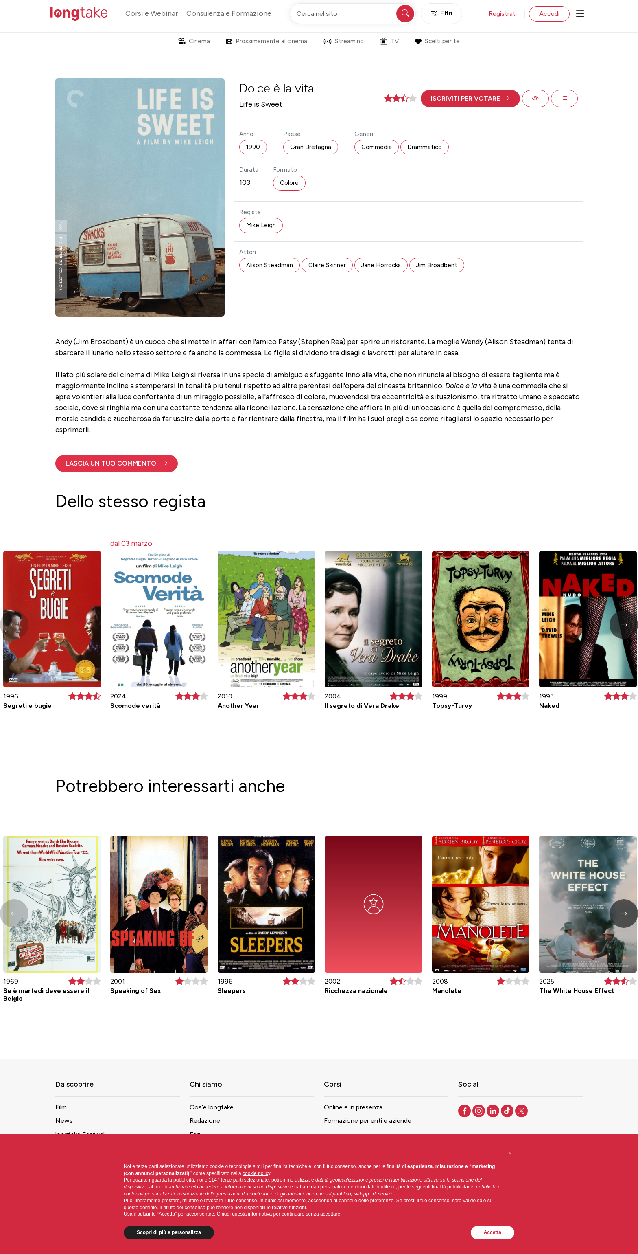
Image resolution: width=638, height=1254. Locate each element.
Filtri (441, 13)
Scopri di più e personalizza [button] (169, 1232)
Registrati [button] (503, 14)
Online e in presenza (353, 1107)
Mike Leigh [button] (261, 225)
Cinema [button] (194, 41)
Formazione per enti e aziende (367, 1120)
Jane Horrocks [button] (381, 265)
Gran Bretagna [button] (310, 147)
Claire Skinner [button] (327, 265)
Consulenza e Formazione (228, 13)
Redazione (205, 1120)
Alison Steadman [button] (269, 265)
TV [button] (389, 41)
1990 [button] (253, 147)
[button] (470, 98)
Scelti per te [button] (437, 41)
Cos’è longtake (212, 1107)
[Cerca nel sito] (353, 13)
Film (61, 1107)
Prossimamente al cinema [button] (266, 41)
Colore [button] (289, 183)
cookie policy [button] (256, 1173)
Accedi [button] (549, 14)
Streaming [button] (343, 41)
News (64, 1120)
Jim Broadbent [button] (436, 265)
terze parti (232, 1180)
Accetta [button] (492, 1232)
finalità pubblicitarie (452, 1187)
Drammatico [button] (424, 147)
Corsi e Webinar (151, 13)
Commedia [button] (376, 147)
